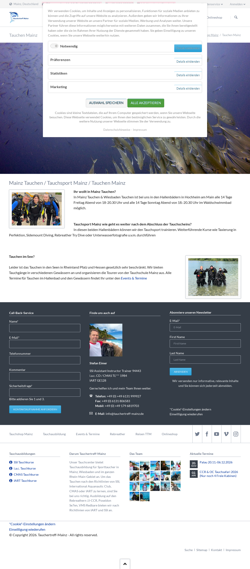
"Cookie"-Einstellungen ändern (190, 409)
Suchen (236, 17)
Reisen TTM (143, 434)
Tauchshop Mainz (207, 35)
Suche (189, 550)
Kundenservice (210, 4)
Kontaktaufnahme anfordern (35, 409)
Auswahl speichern (106, 103)
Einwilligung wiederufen (186, 414)
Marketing (58, 87)
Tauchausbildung (54, 434)
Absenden (181, 371)
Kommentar (17, 370)
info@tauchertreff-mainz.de (125, 413)
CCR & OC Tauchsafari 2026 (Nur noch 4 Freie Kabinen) (219, 474)
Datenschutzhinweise (116, 129)
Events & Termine (134, 278)
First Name (177, 337)
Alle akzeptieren (146, 103)
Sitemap (201, 550)
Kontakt (216, 550)
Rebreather (117, 434)
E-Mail (16, 337)
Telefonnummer (20, 353)
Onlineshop (170, 434)
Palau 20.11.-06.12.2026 (216, 462)
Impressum (233, 550)
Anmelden (236, 4)
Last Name (177, 353)
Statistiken (58, 73)
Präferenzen (60, 60)
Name (16, 321)
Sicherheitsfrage (20, 386)
